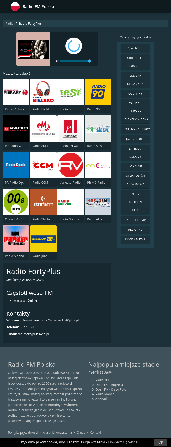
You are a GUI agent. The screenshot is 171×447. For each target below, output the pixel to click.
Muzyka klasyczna (135, 80)
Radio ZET (102, 380)
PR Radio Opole (16, 182)
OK (160, 442)
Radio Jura (39, 256)
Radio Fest (67, 109)
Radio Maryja (104, 394)
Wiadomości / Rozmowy (135, 180)
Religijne (135, 230)
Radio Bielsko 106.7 (46, 109)
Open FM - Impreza (109, 385)
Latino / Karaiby (135, 153)
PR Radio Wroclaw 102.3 (22, 146)
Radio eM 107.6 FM (46, 146)
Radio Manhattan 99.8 (21, 256)
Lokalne (135, 166)
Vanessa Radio (70, 182)
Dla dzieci (135, 48)
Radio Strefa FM (43, 219)
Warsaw (19, 300)
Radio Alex (94, 219)
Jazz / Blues (135, 139)
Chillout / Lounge (135, 62)
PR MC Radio (96, 182)
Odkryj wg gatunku (135, 37)
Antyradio (102, 399)
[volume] (75, 61)
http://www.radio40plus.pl (60, 320)
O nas (81, 432)
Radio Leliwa (69, 146)
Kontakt (95, 432)
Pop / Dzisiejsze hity (135, 202)
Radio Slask (95, 146)
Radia (9, 23)
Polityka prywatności (23, 432)
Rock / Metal (135, 239)
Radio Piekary (14, 109)
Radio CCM (40, 182)
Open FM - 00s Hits (18, 219)
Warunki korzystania (57, 432)
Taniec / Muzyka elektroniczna (136, 111)
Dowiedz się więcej (123, 442)
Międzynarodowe (137, 129)
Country (135, 93)
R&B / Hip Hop (135, 220)
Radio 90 (93, 109)
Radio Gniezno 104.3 (75, 219)
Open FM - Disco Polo (110, 389)
